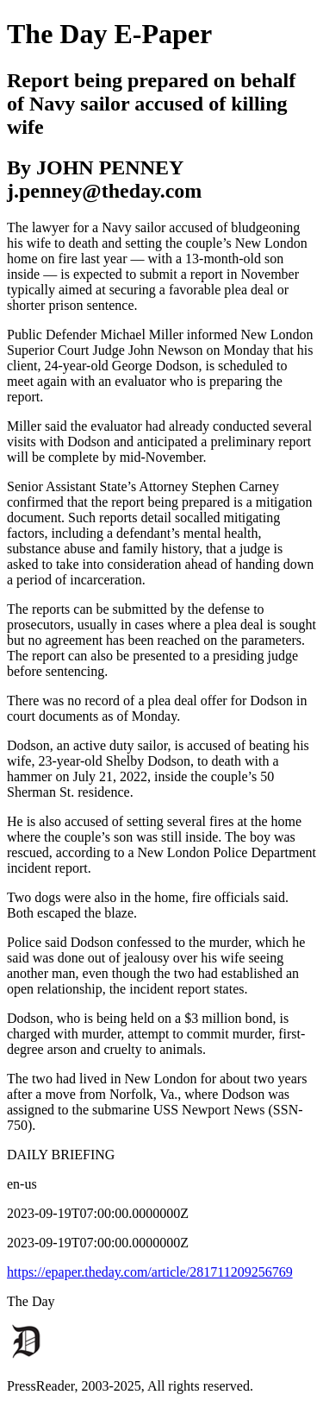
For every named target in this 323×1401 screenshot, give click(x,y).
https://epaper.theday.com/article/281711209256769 (150, 1272)
